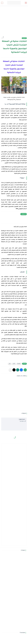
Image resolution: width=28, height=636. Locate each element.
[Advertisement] (14, 22)
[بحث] (2, 3)
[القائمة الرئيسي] (26, 3)
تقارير (14, 363)
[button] (21, 369)
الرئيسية (24, 38)
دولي (9, 363)
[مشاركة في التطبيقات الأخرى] (10, 369)
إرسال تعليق (22, 419)
